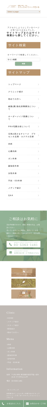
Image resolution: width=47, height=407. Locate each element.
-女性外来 (11, 359)
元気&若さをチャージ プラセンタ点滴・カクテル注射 (22, 135)
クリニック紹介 (15, 92)
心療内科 (12, 151)
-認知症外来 (12, 355)
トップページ (14, 84)
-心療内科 (11, 348)
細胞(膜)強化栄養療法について (22, 107)
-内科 (9, 344)
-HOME (10, 318)
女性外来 (12, 173)
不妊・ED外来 (15, 181)
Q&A (10, 195)
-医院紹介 (11, 329)
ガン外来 (12, 159)
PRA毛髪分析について (19, 126)
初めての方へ (14, 99)
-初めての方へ (13, 332)
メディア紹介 (14, 188)
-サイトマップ (13, 390)
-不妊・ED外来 (13, 362)
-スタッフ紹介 (13, 325)
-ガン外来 (11, 352)
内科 (10, 144)
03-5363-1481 (17, 381)
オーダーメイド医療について (21, 118)
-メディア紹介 (13, 322)
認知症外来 (13, 166)
